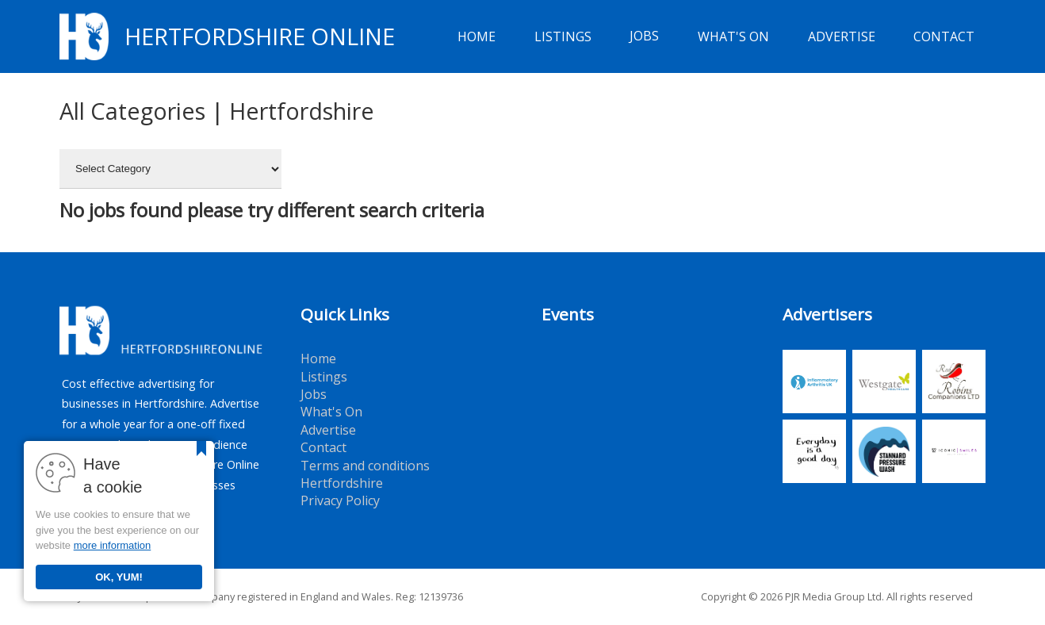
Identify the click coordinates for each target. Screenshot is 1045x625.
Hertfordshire (341, 483)
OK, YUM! (119, 577)
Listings (562, 36)
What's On (733, 36)
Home (476, 36)
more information (112, 545)
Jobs (644, 36)
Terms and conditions (365, 465)
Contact (943, 36)
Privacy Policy (340, 500)
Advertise (841, 36)
